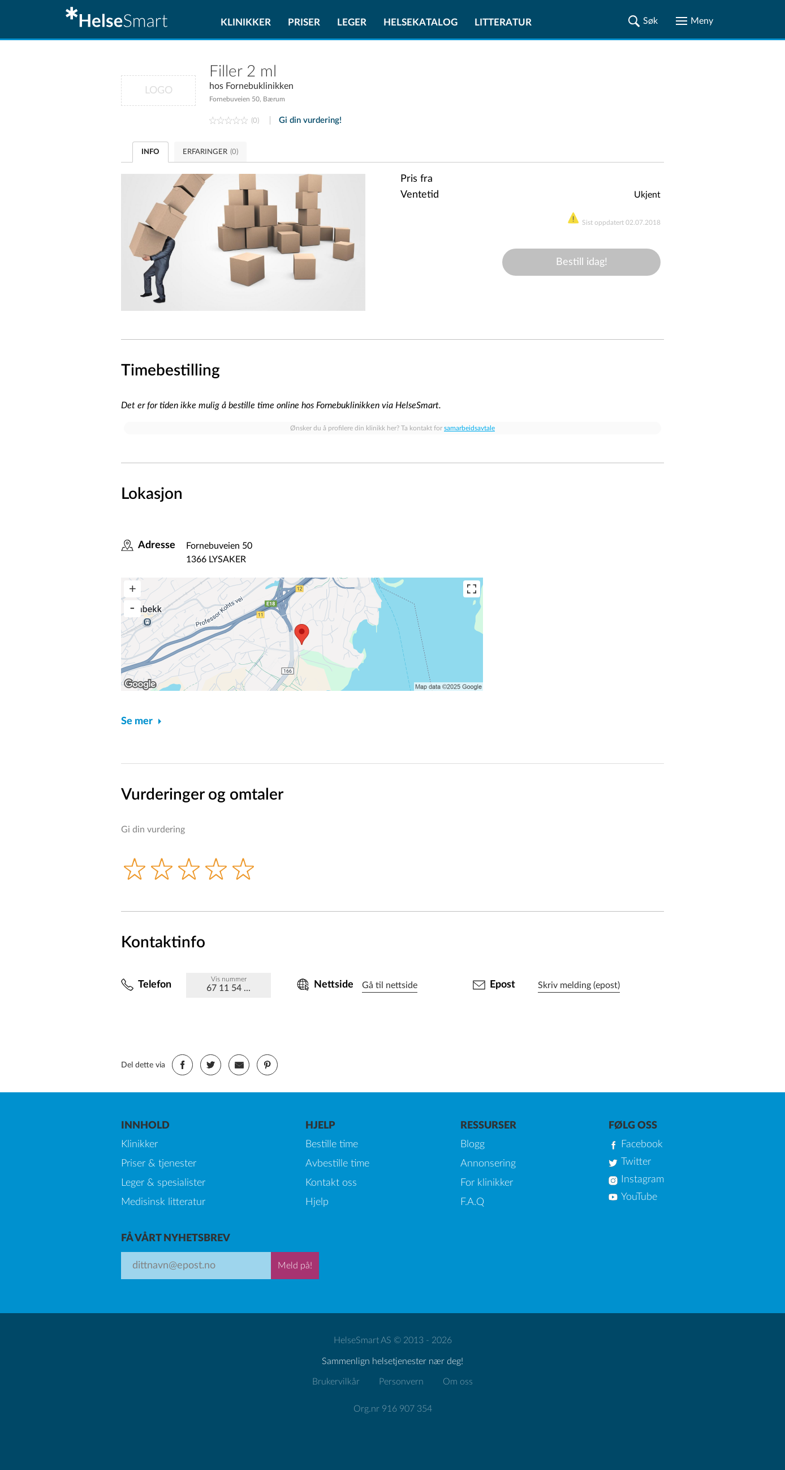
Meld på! (295, 1265)
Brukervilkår (336, 1381)
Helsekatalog (420, 22)
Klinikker (246, 22)
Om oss (458, 1381)
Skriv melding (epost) (579, 985)
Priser (304, 22)
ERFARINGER (210, 152)
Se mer (137, 721)
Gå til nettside (389, 985)
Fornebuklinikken (260, 86)
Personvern (401, 1381)
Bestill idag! (581, 262)
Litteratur (503, 22)
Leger (351, 22)
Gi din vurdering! (310, 120)
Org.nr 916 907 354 (392, 1408)
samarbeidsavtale (469, 428)
